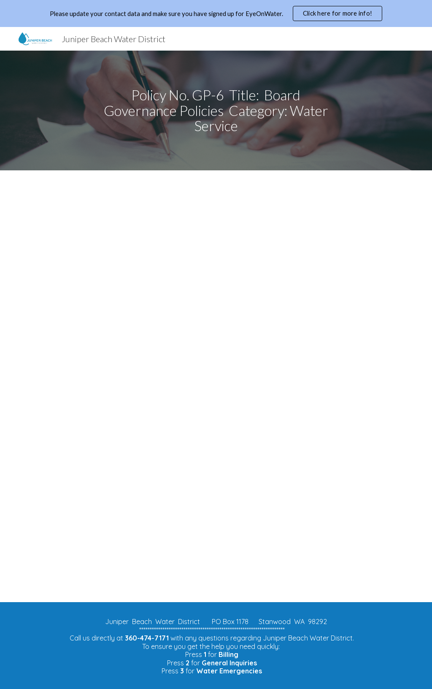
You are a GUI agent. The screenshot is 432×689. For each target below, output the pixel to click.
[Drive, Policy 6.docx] (216, 386)
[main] (215, 110)
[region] (216, 13)
